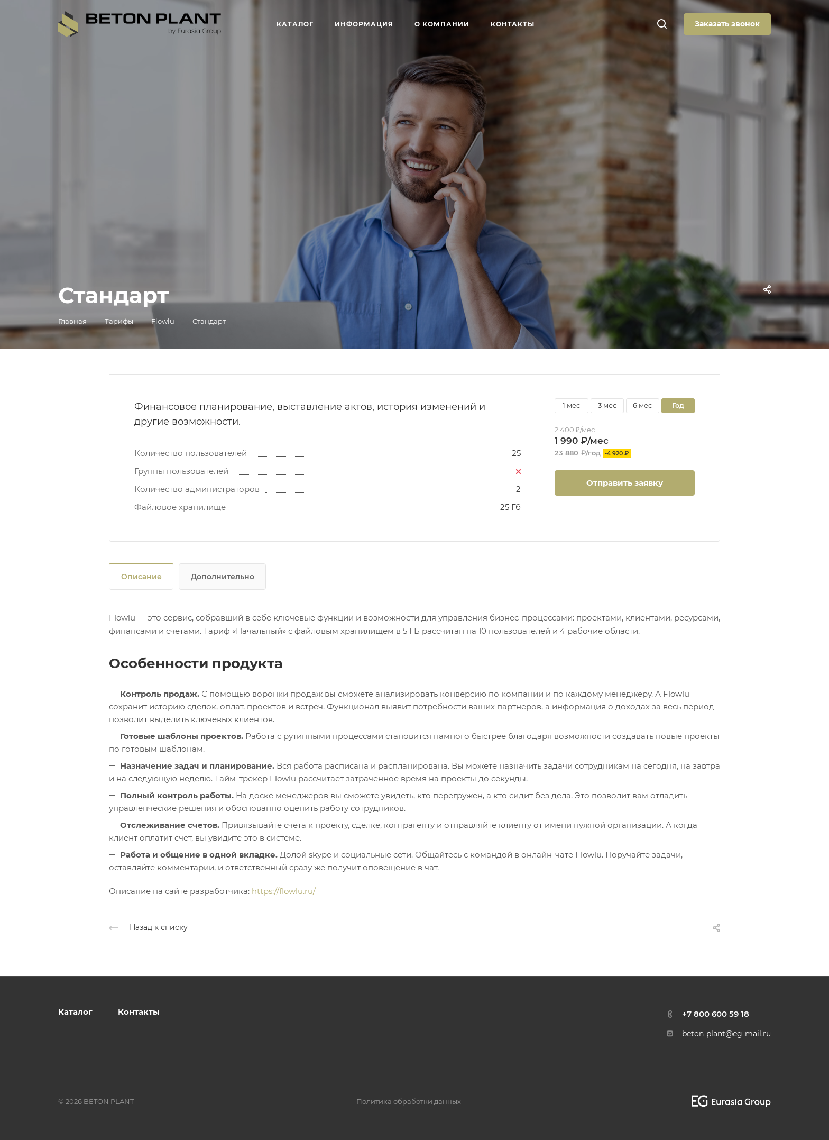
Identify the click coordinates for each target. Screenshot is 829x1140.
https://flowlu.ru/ (284, 891)
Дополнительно (222, 576)
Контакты (139, 1012)
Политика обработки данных (408, 1101)
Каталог (75, 1012)
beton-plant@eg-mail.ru (726, 1033)
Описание (141, 576)
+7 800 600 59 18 (715, 1014)
